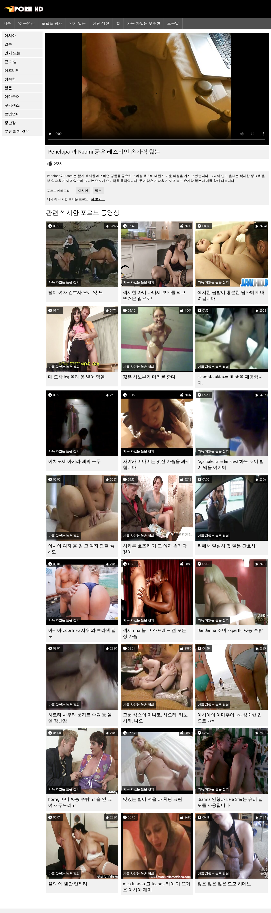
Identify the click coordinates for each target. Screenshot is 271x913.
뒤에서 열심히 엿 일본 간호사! (227, 545)
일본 (8, 44)
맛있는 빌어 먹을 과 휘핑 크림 (152, 799)
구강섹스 (12, 105)
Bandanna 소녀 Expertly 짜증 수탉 (230, 630)
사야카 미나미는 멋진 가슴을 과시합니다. (156, 464)
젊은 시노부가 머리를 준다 (149, 377)
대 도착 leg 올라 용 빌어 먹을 (76, 377)
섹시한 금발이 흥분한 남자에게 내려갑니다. (231, 295)
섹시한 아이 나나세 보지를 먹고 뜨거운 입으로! (154, 295)
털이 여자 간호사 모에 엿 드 (75, 292)
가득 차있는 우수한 (143, 23)
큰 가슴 (10, 62)
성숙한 (10, 79)
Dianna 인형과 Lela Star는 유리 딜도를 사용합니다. (230, 802)
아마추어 (12, 97)
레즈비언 (12, 70)
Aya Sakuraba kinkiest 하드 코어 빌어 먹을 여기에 (230, 464)
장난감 (10, 123)
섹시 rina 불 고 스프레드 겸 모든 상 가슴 (154, 633)
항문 (8, 88)
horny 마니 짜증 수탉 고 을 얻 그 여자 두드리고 (80, 802)
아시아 (10, 36)
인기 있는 (77, 23)
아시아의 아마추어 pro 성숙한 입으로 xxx (229, 717)
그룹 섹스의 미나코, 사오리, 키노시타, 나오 (155, 717)
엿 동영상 (26, 23)
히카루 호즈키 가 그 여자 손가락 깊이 (155, 549)
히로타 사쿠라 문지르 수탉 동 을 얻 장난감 (80, 717)
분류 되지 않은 (16, 131)
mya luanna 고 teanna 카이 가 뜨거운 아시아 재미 (156, 886)
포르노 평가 (52, 23)
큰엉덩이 (12, 114)
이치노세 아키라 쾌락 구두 (74, 461)
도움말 (173, 23)
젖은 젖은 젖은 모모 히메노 (224, 883)
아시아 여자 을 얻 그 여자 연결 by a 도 (81, 549)
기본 (7, 23)
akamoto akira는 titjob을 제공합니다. (230, 380)
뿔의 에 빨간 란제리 (67, 883)
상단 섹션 (101, 23)
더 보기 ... (98, 199)
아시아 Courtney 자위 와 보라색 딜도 (82, 633)
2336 (58, 164)
